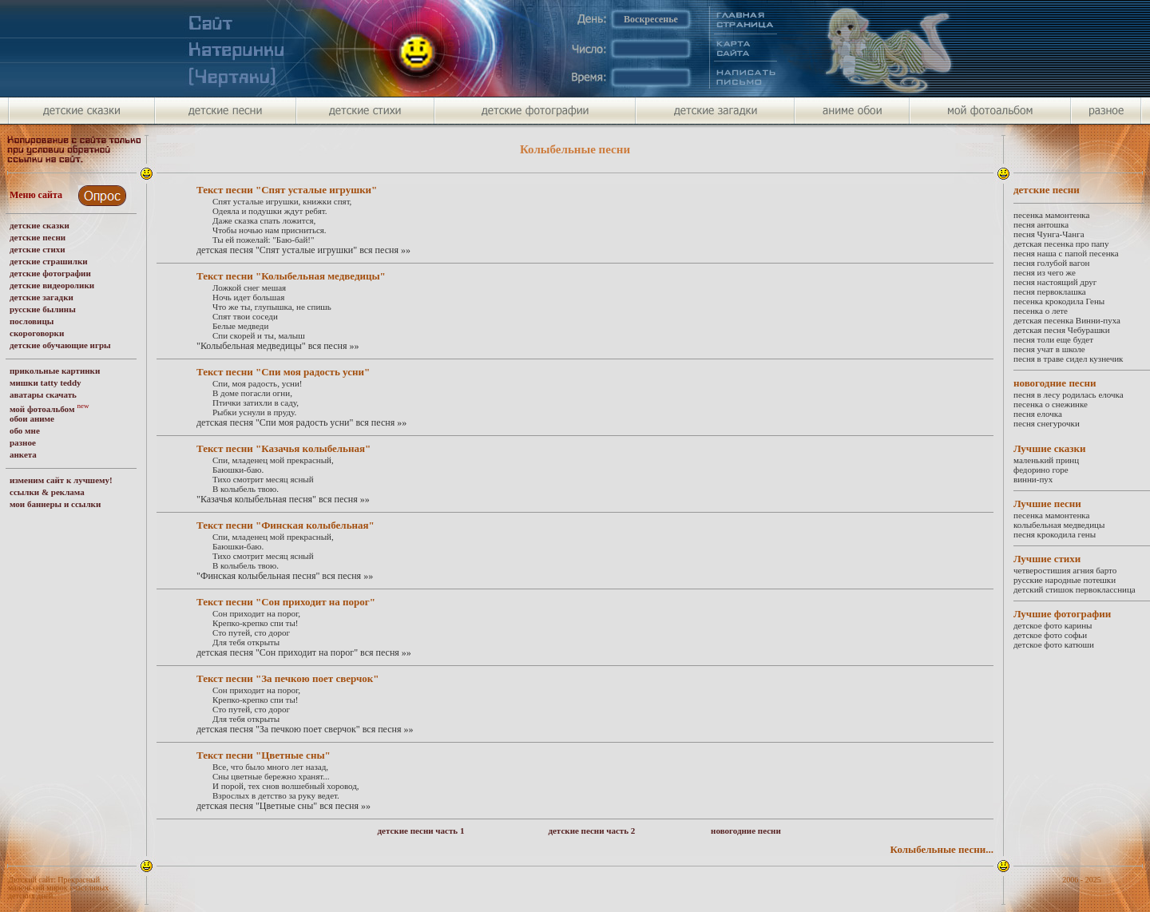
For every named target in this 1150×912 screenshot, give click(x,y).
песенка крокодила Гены (1058, 301)
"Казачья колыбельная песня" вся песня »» (283, 499)
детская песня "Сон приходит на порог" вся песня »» (303, 652)
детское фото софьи (1050, 635)
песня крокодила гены (1054, 534)
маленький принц (1046, 460)
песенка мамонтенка (1051, 215)
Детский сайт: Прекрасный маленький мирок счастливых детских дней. (58, 887)
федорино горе (1041, 469)
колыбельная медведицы (1058, 524)
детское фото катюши (1053, 644)
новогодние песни (746, 830)
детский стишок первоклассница (1074, 589)
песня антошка (1041, 224)
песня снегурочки (1046, 423)
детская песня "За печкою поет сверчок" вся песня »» (304, 729)
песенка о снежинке (1050, 404)
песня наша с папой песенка (1066, 253)
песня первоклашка (1049, 291)
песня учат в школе (1049, 349)
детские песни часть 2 (591, 830)
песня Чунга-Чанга (1049, 234)
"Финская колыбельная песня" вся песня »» (284, 575)
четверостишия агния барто (1064, 570)
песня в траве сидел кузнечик (1068, 358)
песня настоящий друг (1054, 282)
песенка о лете (1040, 310)
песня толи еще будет (1053, 339)
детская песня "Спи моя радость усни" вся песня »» (301, 422)
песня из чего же (1044, 272)
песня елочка (1037, 413)
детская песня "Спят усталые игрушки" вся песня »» (303, 250)
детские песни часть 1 (421, 830)
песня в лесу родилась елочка (1068, 394)
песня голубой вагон (1051, 263)
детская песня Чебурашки (1061, 330)
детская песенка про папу (1060, 243)
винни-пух (1033, 479)
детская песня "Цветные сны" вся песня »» (283, 805)
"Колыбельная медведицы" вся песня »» (277, 345)
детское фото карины (1052, 625)
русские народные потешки (1064, 580)
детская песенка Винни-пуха (1066, 320)
